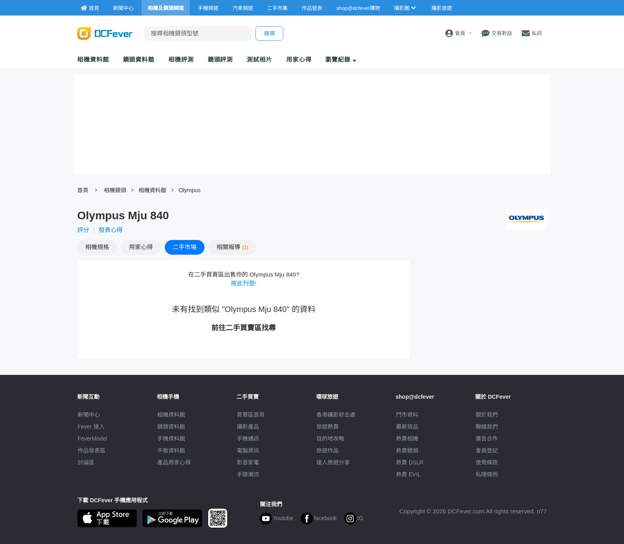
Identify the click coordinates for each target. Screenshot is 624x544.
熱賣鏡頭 (407, 450)
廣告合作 (487, 438)
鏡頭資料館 (139, 59)
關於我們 (487, 414)
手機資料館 (171, 438)
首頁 (82, 190)
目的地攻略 (330, 438)
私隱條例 (487, 474)
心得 (141, 247)
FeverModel (92, 438)
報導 (232, 247)
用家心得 (299, 59)
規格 (97, 247)
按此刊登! (243, 283)
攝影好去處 (335, 414)
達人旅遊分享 (333, 462)
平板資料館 (171, 450)
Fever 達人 (91, 426)
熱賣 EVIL (408, 474)
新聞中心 (89, 414)
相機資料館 (93, 59)
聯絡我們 (487, 426)
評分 (83, 229)
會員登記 (487, 450)
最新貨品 (407, 426)
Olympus (190, 190)
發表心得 (111, 229)
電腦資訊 (248, 450)
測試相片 (259, 59)
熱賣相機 (407, 438)
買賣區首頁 (251, 414)
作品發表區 (91, 450)
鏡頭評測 (220, 59)
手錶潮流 (248, 474)
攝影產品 (248, 426)
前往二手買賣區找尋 (243, 328)
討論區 (86, 462)
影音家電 (248, 462)
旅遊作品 (327, 450)
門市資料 (407, 414)
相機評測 (181, 59)
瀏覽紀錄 (341, 59)
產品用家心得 (174, 462)
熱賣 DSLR (409, 462)
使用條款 (487, 462)
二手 (185, 247)
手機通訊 (248, 438)
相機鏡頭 (115, 190)
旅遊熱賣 (327, 426)
